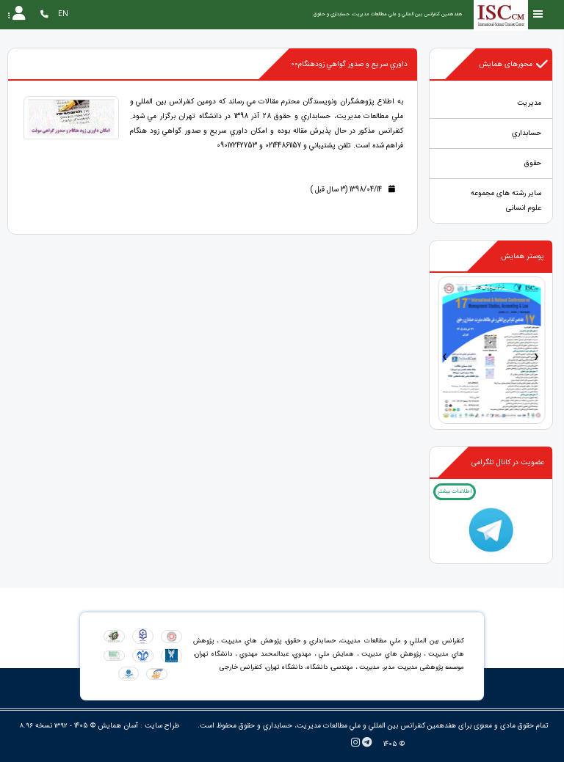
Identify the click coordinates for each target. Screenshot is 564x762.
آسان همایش (118, 725)
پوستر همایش (522, 256)
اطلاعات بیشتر (454, 491)
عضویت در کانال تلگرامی (507, 462)
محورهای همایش (514, 64)
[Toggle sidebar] (538, 14)
